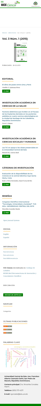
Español (6, 237)
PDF (7, 91)
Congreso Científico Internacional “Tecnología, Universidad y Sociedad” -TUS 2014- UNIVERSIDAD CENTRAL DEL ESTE (19, 204)
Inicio (4, 33)
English (6, 234)
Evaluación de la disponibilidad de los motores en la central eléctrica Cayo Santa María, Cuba (19, 176)
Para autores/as (8, 255)
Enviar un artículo (13, 295)
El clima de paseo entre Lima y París (16, 85)
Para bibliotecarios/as (10, 258)
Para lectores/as (8, 252)
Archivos (12, 33)
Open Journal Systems (11, 220)
